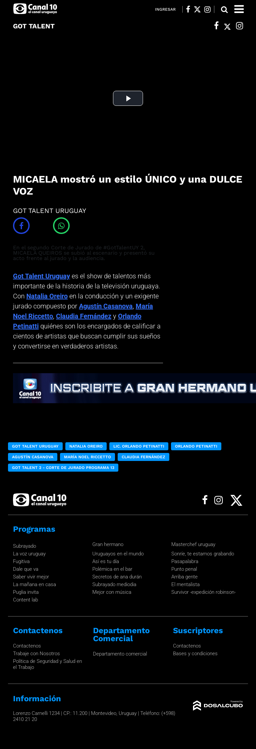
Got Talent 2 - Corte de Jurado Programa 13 (63, 467)
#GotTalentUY (121, 247)
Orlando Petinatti (196, 446)
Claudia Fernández (83, 316)
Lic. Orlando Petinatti (138, 446)
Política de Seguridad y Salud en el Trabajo (47, 664)
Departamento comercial (120, 654)
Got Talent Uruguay (41, 276)
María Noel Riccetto (87, 457)
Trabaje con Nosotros (36, 654)
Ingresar (165, 9)
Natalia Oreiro (47, 296)
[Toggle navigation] (239, 9)
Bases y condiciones (195, 654)
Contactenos (27, 646)
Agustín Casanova (106, 306)
